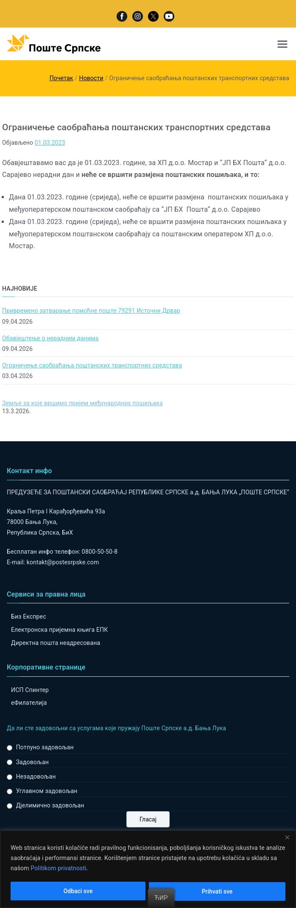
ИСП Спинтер (30, 690)
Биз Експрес (28, 616)
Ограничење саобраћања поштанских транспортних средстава (92, 365)
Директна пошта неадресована (55, 642)
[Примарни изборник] (282, 44)
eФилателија (29, 702)
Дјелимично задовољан (50, 805)
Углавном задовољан (47, 790)
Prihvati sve (217, 891)
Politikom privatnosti (59, 868)
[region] (148, 869)
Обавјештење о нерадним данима (50, 338)
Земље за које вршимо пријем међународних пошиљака (82, 403)
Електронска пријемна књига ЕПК (59, 629)
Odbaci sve (78, 891)
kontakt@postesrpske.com (63, 562)
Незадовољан (36, 776)
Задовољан (32, 762)
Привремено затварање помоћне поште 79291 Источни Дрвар (91, 310)
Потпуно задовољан (45, 747)
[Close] (287, 837)
